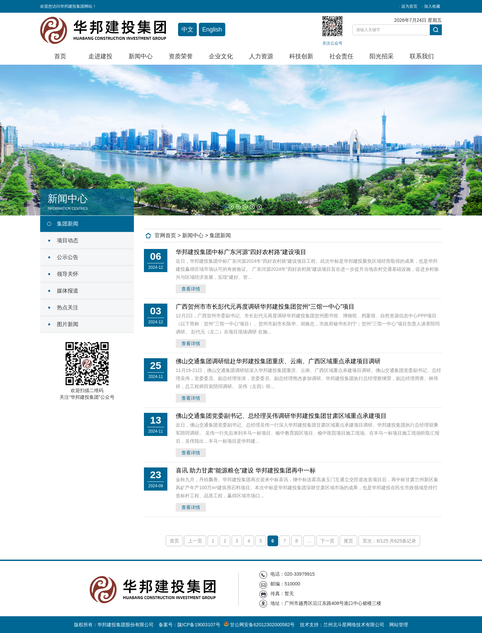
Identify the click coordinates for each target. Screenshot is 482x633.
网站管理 (398, 624)
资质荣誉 (181, 56)
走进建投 (100, 56)
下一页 (327, 541)
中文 (187, 29)
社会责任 (341, 56)
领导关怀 (67, 274)
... (309, 541)
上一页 (195, 541)
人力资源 (261, 56)
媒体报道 (67, 291)
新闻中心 (141, 56)
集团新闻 (67, 224)
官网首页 (165, 235)
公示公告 (67, 257)
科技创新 (301, 56)
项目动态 (67, 240)
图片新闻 (67, 324)
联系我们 (422, 56)
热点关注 (67, 307)
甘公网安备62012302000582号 (260, 624)
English (212, 29)
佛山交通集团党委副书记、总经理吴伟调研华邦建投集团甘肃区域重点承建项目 (281, 416)
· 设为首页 (408, 6)
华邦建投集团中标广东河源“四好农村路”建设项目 (241, 252)
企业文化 (221, 56)
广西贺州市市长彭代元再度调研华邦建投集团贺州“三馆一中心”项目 (265, 307)
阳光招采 (382, 56)
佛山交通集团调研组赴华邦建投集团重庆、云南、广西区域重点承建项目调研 (278, 361)
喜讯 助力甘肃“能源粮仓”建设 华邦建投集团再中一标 (246, 470)
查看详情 (190, 289)
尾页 (348, 541)
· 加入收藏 (431, 6)
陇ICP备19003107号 (198, 624)
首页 (60, 56)
